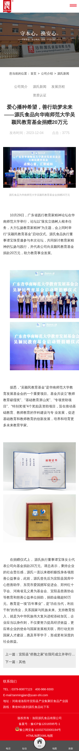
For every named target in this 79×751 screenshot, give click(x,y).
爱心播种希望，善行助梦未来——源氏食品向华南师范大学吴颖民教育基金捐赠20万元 (39, 114)
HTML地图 (33, 735)
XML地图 (47, 735)
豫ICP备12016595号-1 (45, 724)
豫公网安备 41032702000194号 (38, 729)
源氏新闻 (63, 73)
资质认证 (39, 95)
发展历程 (58, 86)
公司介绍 (47, 73)
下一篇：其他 (15, 662)
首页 (33, 73)
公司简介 (21, 86)
